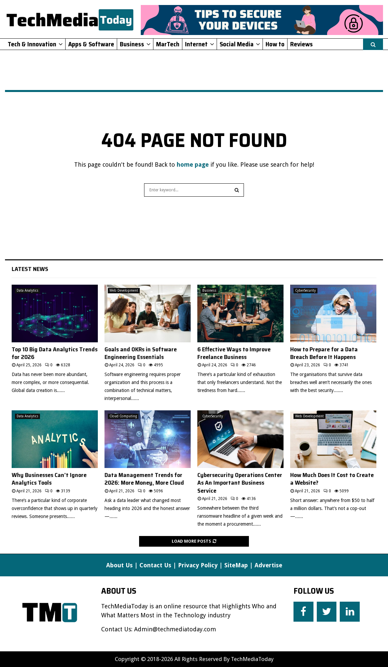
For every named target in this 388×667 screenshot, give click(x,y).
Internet (196, 44)
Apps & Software (91, 44)
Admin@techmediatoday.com (175, 629)
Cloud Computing (123, 416)
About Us (119, 565)
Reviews (301, 44)
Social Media (237, 44)
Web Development (123, 290)
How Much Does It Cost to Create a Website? (332, 478)
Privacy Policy (198, 565)
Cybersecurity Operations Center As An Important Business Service (239, 482)
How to (275, 44)
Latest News (30, 269)
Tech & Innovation (32, 44)
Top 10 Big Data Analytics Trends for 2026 (54, 353)
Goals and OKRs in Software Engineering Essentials (140, 353)
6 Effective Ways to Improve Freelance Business (234, 353)
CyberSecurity (305, 290)
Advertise (268, 565)
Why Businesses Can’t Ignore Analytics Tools (49, 478)
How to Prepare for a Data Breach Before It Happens (324, 353)
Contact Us (155, 565)
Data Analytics (27, 290)
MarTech (167, 44)
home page (193, 164)
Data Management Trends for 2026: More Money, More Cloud (144, 478)
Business (132, 44)
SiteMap (236, 565)
